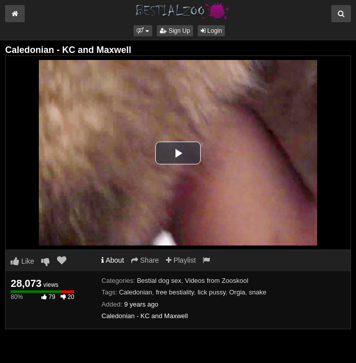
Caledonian (135, 292)
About (112, 260)
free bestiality (175, 292)
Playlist (181, 260)
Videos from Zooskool (217, 280)
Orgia (237, 292)
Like (22, 261)
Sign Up (175, 30)
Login (211, 30)
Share (145, 260)
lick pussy (211, 292)
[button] (143, 30)
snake (258, 292)
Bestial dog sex (159, 280)
